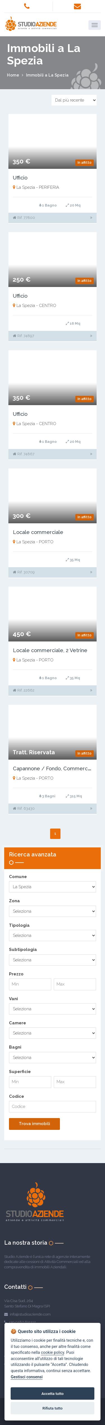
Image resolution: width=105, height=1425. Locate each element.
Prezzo (16, 974)
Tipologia (19, 925)
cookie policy (52, 1352)
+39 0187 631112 (22, 1322)
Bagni (15, 1047)
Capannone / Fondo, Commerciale (54, 768)
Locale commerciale (38, 532)
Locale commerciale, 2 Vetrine (50, 650)
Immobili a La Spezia (47, 75)
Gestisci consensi (27, 1377)
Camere (17, 1022)
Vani (13, 998)
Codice (16, 1096)
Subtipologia (23, 949)
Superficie (20, 1071)
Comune (18, 876)
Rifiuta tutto (53, 1408)
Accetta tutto (52, 1393)
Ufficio (20, 178)
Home (13, 75)
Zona (14, 900)
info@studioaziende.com (30, 1314)
